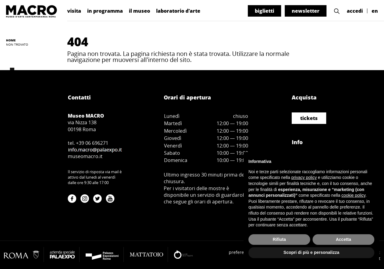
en (375, 10)
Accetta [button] (343, 239)
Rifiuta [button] (279, 239)
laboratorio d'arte (178, 10)
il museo (139, 10)
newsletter (306, 11)
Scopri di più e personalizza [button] (311, 252)
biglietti (264, 11)
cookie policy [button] (353, 195)
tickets (309, 118)
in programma (105, 10)
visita (74, 10)
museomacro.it (85, 156)
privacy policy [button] (304, 177)
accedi (355, 10)
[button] (337, 11)
